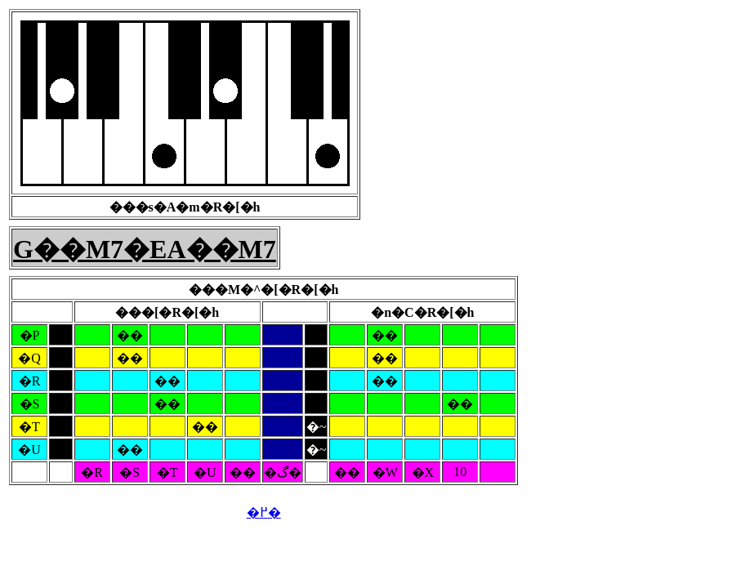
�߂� (264, 512)
